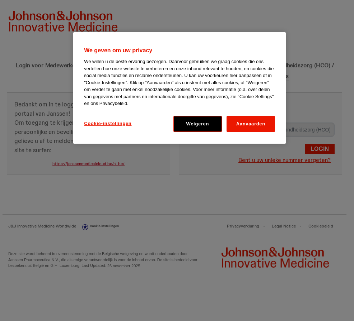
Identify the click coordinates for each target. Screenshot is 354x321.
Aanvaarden (250, 123)
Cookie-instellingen (107, 123)
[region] (179, 88)
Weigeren (197, 123)
